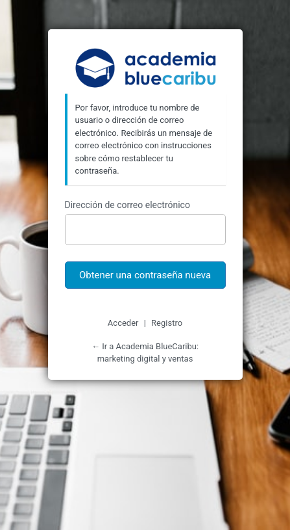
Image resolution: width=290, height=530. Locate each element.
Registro (166, 323)
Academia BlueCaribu (145, 69)
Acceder (123, 323)
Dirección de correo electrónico (127, 205)
